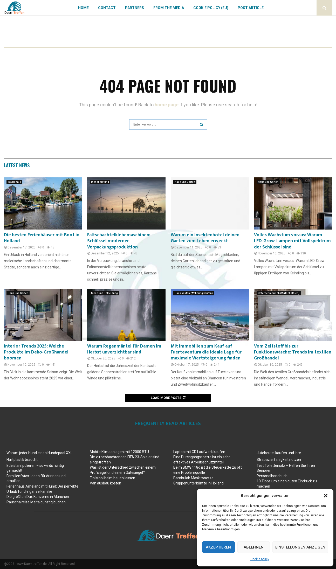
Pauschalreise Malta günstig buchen (36, 502)
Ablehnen (254, 547)
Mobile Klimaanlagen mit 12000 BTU (119, 452)
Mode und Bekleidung (104, 293)
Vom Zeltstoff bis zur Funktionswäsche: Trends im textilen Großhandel (292, 352)
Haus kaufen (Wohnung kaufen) (194, 293)
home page (167, 104)
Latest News (17, 165)
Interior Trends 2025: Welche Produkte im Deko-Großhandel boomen (36, 352)
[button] (325, 495)
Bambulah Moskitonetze (193, 478)
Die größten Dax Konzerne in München (37, 497)
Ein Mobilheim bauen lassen (112, 478)
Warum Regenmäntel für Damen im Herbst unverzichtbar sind (124, 349)
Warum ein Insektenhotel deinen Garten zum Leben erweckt (205, 238)
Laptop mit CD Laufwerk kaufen (199, 452)
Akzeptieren (218, 547)
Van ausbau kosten (105, 483)
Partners (134, 8)
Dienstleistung (100, 182)
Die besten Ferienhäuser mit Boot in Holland (41, 238)
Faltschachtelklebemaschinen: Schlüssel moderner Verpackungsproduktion (118, 241)
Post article (251, 8)
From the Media (168, 8)
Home (83, 8)
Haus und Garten (185, 182)
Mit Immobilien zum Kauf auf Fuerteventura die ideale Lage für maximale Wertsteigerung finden (206, 352)
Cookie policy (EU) (210, 8)
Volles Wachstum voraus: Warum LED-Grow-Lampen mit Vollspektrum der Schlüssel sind (292, 241)
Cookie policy (259, 559)
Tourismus (14, 182)
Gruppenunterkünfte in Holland (198, 483)
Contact (107, 8)
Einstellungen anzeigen (300, 547)
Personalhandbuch (272, 476)
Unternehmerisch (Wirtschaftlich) (278, 293)
